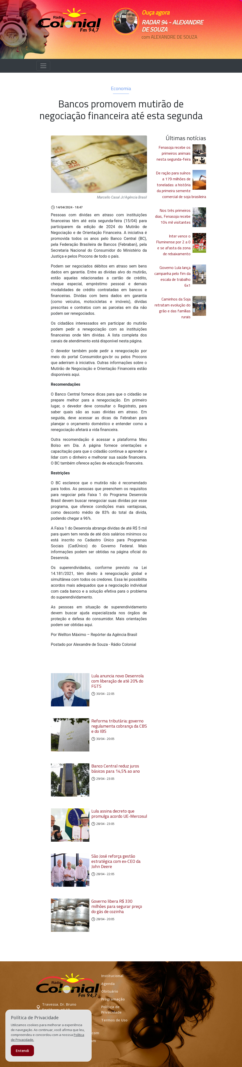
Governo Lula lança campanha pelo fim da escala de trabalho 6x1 (172, 276)
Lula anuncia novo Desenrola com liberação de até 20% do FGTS (117, 680)
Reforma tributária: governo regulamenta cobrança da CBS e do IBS (119, 725)
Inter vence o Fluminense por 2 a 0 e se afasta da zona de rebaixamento (173, 245)
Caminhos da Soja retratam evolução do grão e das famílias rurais (173, 308)
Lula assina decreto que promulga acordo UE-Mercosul (119, 813)
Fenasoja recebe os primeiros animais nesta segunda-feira (174, 153)
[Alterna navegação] (43, 66)
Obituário (109, 991)
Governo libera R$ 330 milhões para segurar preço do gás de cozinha (116, 906)
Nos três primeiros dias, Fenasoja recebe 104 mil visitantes (173, 216)
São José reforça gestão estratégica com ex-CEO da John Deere (116, 861)
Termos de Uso (114, 1020)
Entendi (22, 1050)
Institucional (112, 975)
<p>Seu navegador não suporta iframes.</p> (132, 46)
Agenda (108, 983)
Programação (113, 999)
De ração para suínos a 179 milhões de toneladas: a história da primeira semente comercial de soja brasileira (181, 185)
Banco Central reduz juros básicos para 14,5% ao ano (115, 768)
